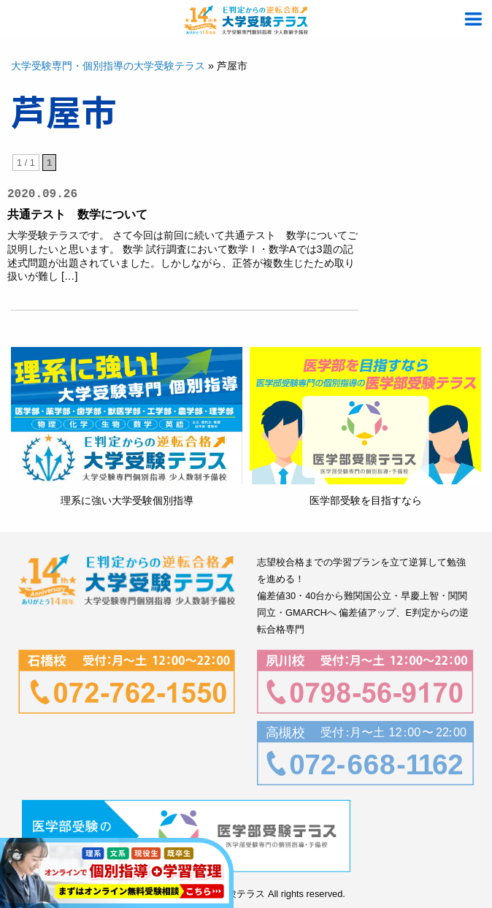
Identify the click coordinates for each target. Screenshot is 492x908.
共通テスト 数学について (77, 214)
